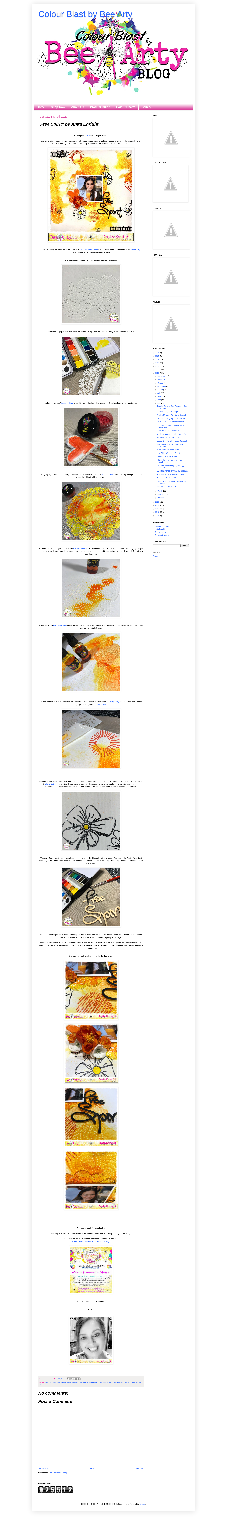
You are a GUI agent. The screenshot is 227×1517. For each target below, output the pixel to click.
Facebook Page (91, 1241)
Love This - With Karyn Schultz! (169, 453)
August (160, 390)
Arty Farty (135, 250)
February (161, 494)
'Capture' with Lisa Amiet (166, 478)
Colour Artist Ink (72, 1382)
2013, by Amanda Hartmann (168, 431)
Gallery (146, 107)
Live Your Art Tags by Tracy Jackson (171, 419)
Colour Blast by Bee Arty (85, 14)
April (159, 403)
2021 (157, 370)
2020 (157, 373)
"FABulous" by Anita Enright (167, 412)
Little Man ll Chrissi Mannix (167, 457)
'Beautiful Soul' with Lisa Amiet (168, 438)
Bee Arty (48, 1382)
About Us (77, 107)
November (161, 379)
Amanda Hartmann (162, 526)
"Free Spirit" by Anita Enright (168, 450)
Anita (87, 135)
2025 (157, 356)
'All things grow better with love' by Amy (172, 434)
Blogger (142, 1504)
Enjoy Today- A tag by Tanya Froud (170, 422)
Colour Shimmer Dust (59, 1382)
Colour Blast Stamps (105, 1382)
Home (41, 107)
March (160, 491)
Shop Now (58, 107)
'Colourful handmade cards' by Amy (170, 474)
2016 (157, 512)
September (161, 386)
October (160, 383)
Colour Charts (125, 107)
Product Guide (100, 107)
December (161, 376)
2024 (157, 360)
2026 (157, 353)
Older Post (139, 1469)
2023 (157, 363)
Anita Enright (160, 529)
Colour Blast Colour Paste (88, 1382)
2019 (157, 502)
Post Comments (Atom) (58, 1473)
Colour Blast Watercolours (122, 1382)
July (159, 393)
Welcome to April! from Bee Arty (169, 487)
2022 (157, 366)
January (160, 498)
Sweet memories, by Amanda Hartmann (172, 471)
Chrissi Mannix (160, 532)
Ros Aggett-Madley (162, 535)
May (159, 400)
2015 (157, 516)
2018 (157, 505)
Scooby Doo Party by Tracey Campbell (172, 441)
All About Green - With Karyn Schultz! (171, 415)
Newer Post (43, 1469)
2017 (157, 509)
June (159, 396)
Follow (155, 556)
